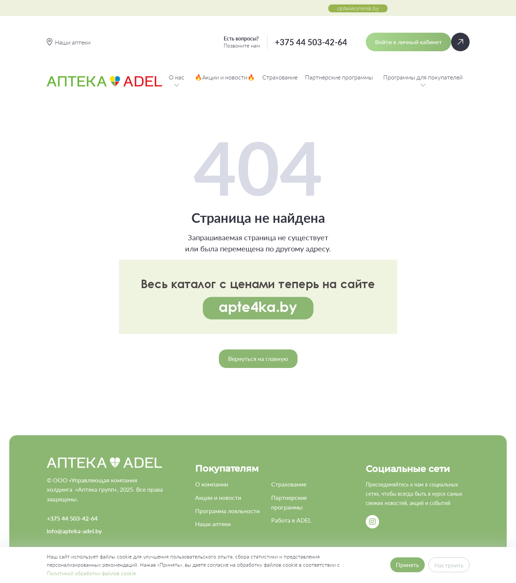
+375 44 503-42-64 (311, 42)
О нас (176, 81)
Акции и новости (218, 497)
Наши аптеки (213, 523)
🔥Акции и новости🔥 (225, 77)
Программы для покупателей (423, 81)
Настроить (449, 565)
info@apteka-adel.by (74, 530)
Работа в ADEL (291, 520)
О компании (211, 484)
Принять (407, 564)
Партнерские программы (339, 77)
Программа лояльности (227, 510)
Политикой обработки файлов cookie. (92, 573)
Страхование (280, 77)
